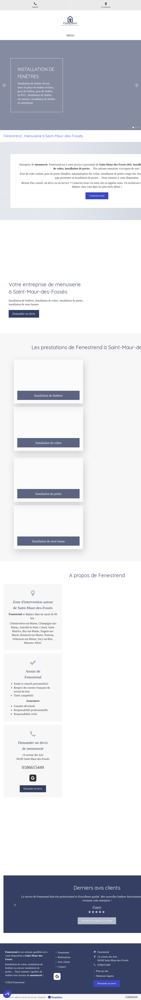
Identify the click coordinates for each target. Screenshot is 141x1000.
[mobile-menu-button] (70, 36)
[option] (70, 85)
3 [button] (138, 127)
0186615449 (33, 767)
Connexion (131, 996)
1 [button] (133, 127)
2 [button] (136, 127)
